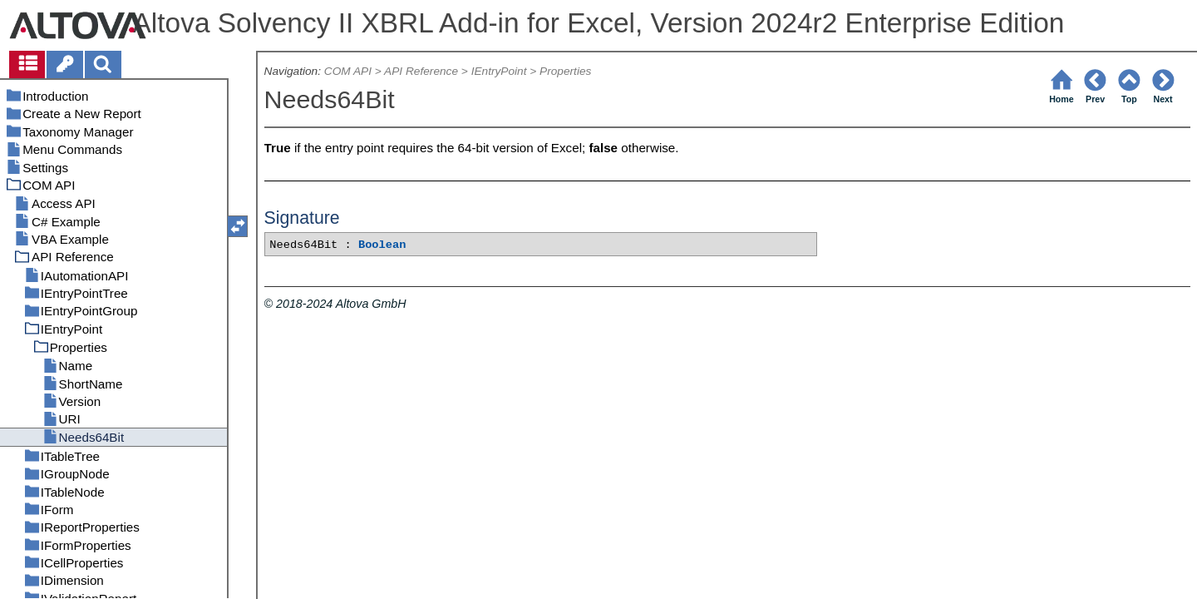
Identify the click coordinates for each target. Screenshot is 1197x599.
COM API (348, 71)
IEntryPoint (499, 71)
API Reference (421, 71)
